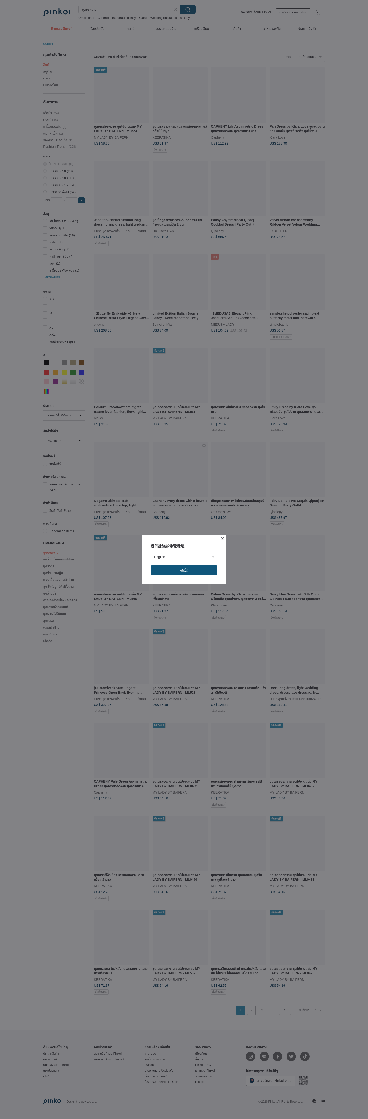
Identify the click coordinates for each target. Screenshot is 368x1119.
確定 (184, 570)
